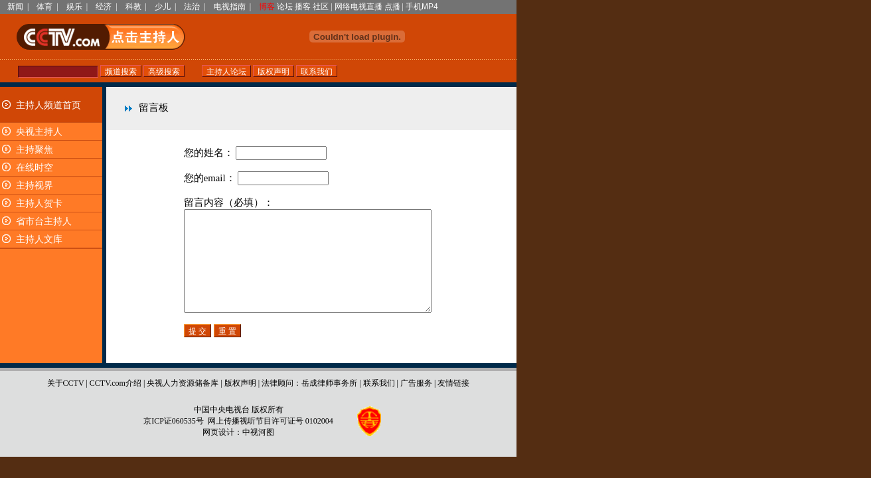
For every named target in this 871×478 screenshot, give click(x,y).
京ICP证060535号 (173, 440)
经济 (104, 6)
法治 (192, 6)
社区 (321, 6)
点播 (392, 6)
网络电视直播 (358, 6)
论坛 (285, 6)
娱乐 (74, 6)
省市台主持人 (44, 221)
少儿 (163, 6)
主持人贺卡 (39, 203)
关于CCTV (65, 403)
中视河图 (258, 452)
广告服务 (416, 403)
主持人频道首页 (48, 105)
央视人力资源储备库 (182, 403)
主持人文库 (39, 239)
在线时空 (34, 168)
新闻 (15, 6)
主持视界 (34, 186)
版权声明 (240, 403)
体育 (44, 6)
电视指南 (230, 6)
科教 (133, 6)
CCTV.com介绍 (115, 403)
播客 (303, 6)
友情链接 (453, 403)
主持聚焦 (34, 150)
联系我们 (379, 403)
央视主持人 (39, 132)
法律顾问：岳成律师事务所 (309, 403)
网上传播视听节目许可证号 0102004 (270, 440)
